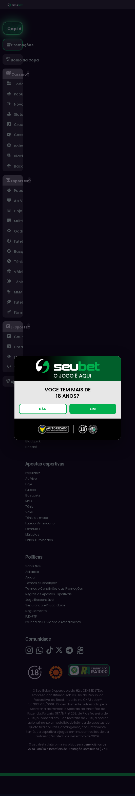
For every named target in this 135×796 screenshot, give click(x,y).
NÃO (43, 409)
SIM (93, 409)
